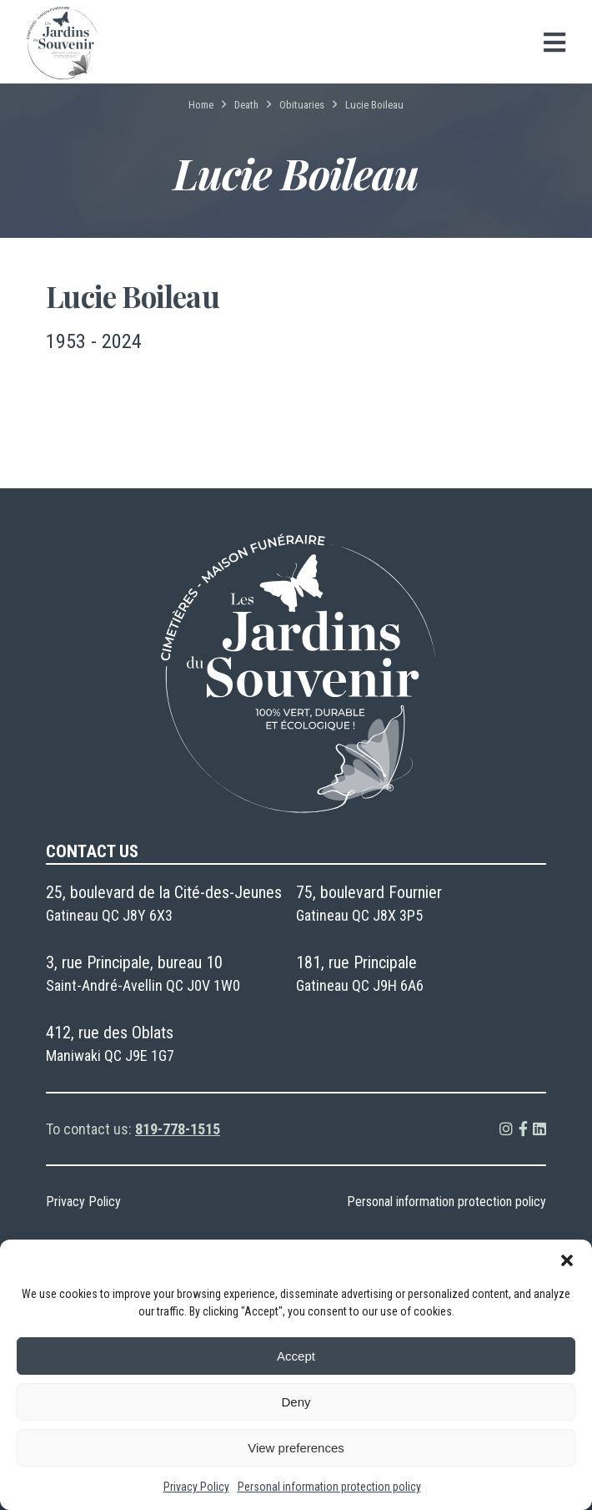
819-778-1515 (177, 1129)
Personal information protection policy (329, 1486)
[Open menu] (554, 42)
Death (246, 104)
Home (200, 104)
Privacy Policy (196, 1486)
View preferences (296, 1448)
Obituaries (301, 104)
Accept (296, 1356)
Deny (295, 1402)
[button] (567, 1260)
